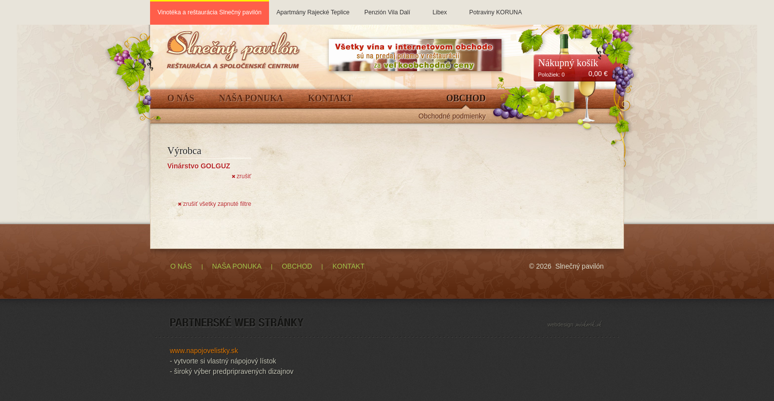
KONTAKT (348, 266)
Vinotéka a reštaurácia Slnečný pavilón (209, 12)
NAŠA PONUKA (237, 266)
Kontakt (330, 98)
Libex (440, 8)
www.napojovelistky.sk (204, 351)
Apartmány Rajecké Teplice (312, 8)
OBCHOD (297, 266)
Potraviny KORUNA (495, 8)
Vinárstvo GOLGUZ (198, 166)
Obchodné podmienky (452, 116)
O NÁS (181, 266)
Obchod (466, 98)
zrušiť (241, 176)
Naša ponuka (251, 98)
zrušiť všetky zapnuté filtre (214, 203)
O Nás (180, 98)
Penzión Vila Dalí (387, 8)
